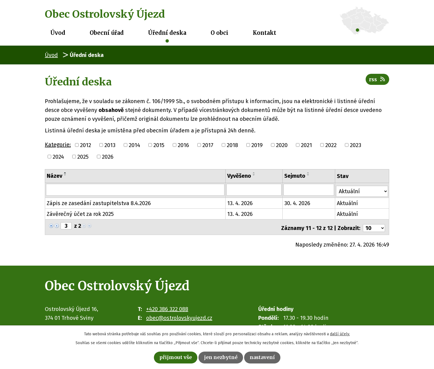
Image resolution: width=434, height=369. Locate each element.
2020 (282, 145)
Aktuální (347, 201)
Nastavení (266, 357)
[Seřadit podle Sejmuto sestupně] (309, 175)
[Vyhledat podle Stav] (362, 189)
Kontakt (264, 32)
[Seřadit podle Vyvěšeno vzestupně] (254, 173)
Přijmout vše (172, 357)
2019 (257, 145)
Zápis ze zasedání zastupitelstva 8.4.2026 (99, 201)
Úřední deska (167, 32)
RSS (376, 81)
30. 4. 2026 (298, 201)
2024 (58, 156)
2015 (158, 145)
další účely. (340, 333)
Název (54, 175)
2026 (107, 156)
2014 (134, 145)
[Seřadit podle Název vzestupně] (65, 173)
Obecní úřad (107, 32)
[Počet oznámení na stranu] (374, 225)
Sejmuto (295, 175)
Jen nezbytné (221, 357)
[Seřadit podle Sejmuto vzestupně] (309, 173)
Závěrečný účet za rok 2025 (80, 212)
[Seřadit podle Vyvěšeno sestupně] (254, 175)
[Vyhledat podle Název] (135, 189)
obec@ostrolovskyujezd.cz (179, 314)
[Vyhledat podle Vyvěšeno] (254, 189)
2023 (355, 145)
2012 (85, 145)
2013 (109, 145)
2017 (207, 145)
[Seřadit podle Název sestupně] (65, 175)
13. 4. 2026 (240, 201)
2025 (83, 156)
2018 (232, 145)
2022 (331, 145)
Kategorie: (58, 144)
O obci (219, 32)
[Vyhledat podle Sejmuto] (309, 189)
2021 (306, 145)
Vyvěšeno (239, 175)
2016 (183, 145)
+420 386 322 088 (167, 305)
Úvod (57, 32)
